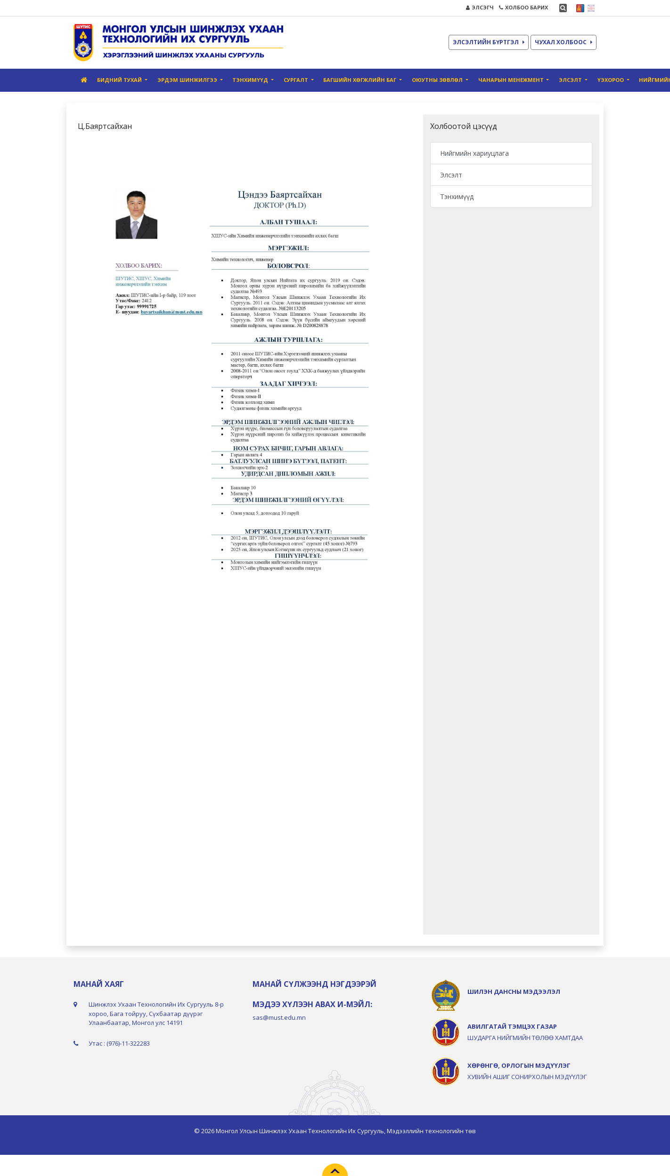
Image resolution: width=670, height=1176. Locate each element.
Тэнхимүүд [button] (251, 79)
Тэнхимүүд (457, 196)
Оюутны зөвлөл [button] (438, 79)
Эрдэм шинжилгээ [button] (188, 79)
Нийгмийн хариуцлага (474, 153)
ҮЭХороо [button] (611, 79)
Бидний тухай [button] (120, 79)
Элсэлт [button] (571, 79)
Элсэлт (451, 174)
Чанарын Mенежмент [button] (511, 79)
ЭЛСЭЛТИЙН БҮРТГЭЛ (488, 42)
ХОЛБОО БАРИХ (523, 7)
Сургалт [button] (297, 79)
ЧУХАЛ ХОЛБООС (563, 42)
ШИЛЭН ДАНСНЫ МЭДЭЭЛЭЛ (513, 991)
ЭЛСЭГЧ (480, 7)
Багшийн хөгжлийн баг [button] (360, 79)
